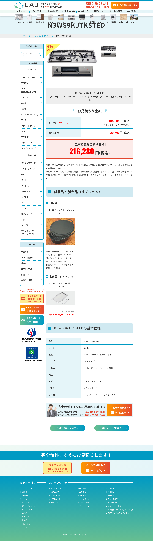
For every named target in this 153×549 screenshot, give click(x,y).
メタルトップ (26, 150)
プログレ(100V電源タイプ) (28, 98)
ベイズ (24, 210)
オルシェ (24, 105)
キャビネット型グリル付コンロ (27, 240)
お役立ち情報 (26, 288)
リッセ (24, 188)
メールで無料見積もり (124, 4)
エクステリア (134, 22)
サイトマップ (84, 514)
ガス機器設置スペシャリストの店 (120, 517)
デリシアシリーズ (28, 176)
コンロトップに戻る (112, 435)
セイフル (24, 204)
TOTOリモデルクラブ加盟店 (118, 521)
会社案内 (131, 11)
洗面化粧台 (40, 22)
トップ (22, 44)
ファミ (24, 128)
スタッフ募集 (113, 507)
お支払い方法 (84, 11)
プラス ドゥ (25, 144)
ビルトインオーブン (29, 517)
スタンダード (26, 221)
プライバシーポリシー (116, 514)
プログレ (24, 91)
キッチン (60, 22)
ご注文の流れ (68, 11)
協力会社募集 (113, 510)
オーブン (81, 22)
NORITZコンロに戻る (67, 435)
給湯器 (29, 22)
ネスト (24, 111)
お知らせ (82, 503)
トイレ (50, 22)
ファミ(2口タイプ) (28, 133)
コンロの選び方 (27, 265)
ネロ (23, 139)
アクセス (111, 503)
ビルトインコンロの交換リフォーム (41, 44)
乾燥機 (113, 22)
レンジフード (102, 22)
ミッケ (24, 116)
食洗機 (92, 22)
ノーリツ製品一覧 (28, 85)
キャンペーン (84, 507)
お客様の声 (53, 11)
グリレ (24, 182)
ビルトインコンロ (29, 514)
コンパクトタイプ (28, 156)
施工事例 (37, 11)
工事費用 (24, 260)
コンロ (71, 22)
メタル (24, 227)
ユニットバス (19, 22)
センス (24, 216)
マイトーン (25, 193)
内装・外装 (123, 22)
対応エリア (21, 11)
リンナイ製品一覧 (28, 171)
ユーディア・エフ (28, 199)
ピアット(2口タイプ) (29, 122)
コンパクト (25, 233)
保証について (100, 11)
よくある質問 (115, 11)
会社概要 (111, 500)
